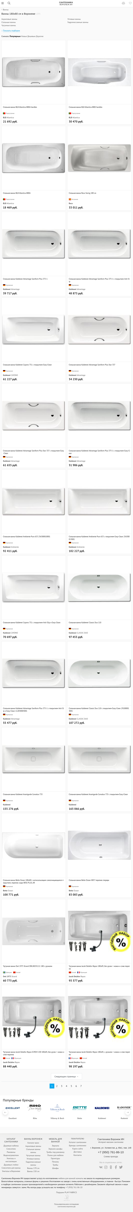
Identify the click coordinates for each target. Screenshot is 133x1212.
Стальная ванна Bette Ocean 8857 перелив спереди (89, 880)
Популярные (15, 36)
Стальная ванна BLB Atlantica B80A (17, 193)
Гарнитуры (55, 1158)
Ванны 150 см (33, 1171)
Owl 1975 (7, 976)
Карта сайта (77, 1148)
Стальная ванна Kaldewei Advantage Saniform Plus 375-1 (25, 279)
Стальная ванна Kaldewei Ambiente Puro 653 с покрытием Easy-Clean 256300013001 (99, 537)
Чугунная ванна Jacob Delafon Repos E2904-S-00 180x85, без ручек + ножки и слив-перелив (33, 1053)
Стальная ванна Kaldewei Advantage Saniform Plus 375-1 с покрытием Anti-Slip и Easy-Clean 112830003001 (33, 709)
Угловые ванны (74, 19)
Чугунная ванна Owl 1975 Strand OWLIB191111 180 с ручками (27, 966)
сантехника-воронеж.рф (67, 1206)
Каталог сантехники (77, 1142)
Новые (24, 36)
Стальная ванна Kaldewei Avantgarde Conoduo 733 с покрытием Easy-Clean (98, 794)
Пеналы (55, 1161)
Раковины (11, 1152)
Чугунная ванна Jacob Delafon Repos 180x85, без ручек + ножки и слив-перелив (99, 967)
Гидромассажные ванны (78, 22)
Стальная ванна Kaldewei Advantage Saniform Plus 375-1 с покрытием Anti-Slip (99, 280)
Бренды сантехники (77, 1145)
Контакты (78, 1155)
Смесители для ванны (11, 1168)
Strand (14, 976)
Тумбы (55, 1165)
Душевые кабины (11, 1145)
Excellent (12, 1118)
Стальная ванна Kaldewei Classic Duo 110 (85, 622)
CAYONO (14, 375)
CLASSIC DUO (82, 633)
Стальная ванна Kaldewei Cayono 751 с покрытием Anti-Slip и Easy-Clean (31, 622)
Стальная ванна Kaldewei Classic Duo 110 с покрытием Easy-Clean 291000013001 (99, 709)
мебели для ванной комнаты (70, 1178)
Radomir (124, 1118)
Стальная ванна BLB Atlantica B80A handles (20, 107)
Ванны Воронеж (33, 1139)
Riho (35, 1118)
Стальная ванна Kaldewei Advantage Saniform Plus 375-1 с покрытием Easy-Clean (99, 452)
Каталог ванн (33, 1142)
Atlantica (10, 117)
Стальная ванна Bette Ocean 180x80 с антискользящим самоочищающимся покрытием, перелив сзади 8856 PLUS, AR (33, 881)
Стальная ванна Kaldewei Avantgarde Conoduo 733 (23, 794)
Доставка (78, 1152)
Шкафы (55, 1168)
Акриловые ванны (9, 19)
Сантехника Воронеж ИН (110, 1139)
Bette (5, 890)
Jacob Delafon (74, 976)
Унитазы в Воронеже (11, 1171)
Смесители (11, 1149)
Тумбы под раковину (55, 1152)
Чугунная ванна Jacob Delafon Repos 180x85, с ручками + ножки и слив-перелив (99, 1053)
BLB (4, 117)
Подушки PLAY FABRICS (66, 1192)
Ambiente (15, 547)
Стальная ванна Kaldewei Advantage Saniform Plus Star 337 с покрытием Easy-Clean (33, 452)
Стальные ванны (8, 22)
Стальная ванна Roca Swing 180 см (82, 193)
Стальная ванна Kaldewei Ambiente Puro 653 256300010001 (26, 536)
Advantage (15, 289)
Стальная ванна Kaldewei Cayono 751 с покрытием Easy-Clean (27, 365)
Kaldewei (6, 289)
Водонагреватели (11, 1155)
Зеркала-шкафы (55, 1149)
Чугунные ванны (8, 25)
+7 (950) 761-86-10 (111, 1152)
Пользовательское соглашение (66, 1204)
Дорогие (39, 36)
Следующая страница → (66, 1076)
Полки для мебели (55, 1155)
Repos (83, 976)
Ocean (10, 890)
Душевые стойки (11, 1164)
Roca (71, 203)
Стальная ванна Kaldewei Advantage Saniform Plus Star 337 (92, 365)
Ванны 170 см (33, 1168)
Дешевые (31, 36)
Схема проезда (111, 1156)
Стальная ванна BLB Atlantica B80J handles (85, 107)
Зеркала (55, 1145)
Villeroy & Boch (57, 1118)
